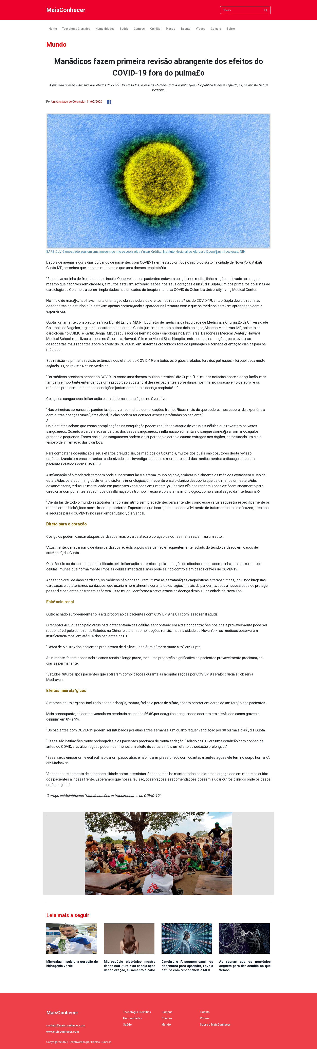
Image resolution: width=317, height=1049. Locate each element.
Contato (216, 28)
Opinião (155, 28)
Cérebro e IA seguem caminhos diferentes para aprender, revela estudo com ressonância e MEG (187, 966)
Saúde (124, 28)
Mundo (170, 28)
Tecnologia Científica (76, 28)
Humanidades (105, 28)
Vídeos (200, 28)
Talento (185, 28)
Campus (139, 28)
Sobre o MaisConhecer (215, 1024)
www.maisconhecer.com (62, 1031)
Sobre (231, 28)
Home (53, 28)
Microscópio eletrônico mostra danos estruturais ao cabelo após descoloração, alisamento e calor (129, 966)
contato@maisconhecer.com (65, 1025)
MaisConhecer (66, 10)
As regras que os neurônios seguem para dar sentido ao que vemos (245, 966)
